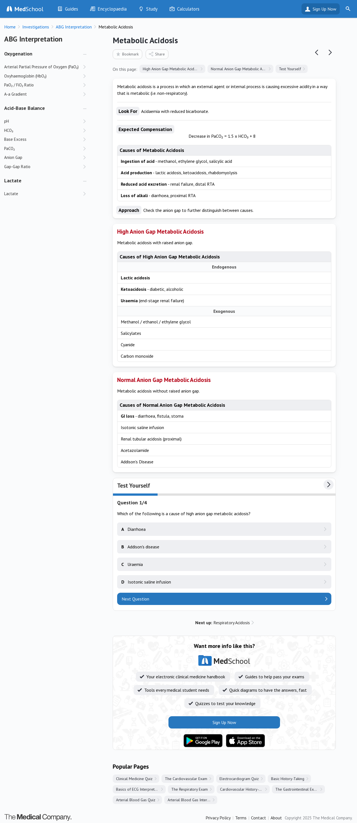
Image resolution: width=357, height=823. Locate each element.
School (29, 9)
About (276, 817)
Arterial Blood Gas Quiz (135, 799)
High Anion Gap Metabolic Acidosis (172, 68)
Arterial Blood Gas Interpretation (192, 799)
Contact (258, 817)
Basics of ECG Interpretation (139, 789)
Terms (241, 817)
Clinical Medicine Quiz (134, 778)
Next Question (135, 599)
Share (156, 54)
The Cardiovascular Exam (186, 778)
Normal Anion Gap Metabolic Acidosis (242, 68)
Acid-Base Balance (24, 108)
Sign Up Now (324, 9)
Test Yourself (290, 68)
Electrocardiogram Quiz (239, 778)
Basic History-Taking (287, 778)
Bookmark (127, 54)
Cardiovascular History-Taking (244, 789)
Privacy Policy (218, 817)
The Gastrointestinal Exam (297, 789)
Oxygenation (18, 53)
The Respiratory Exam (189, 789)
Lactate (12, 180)
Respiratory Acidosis (222, 622)
